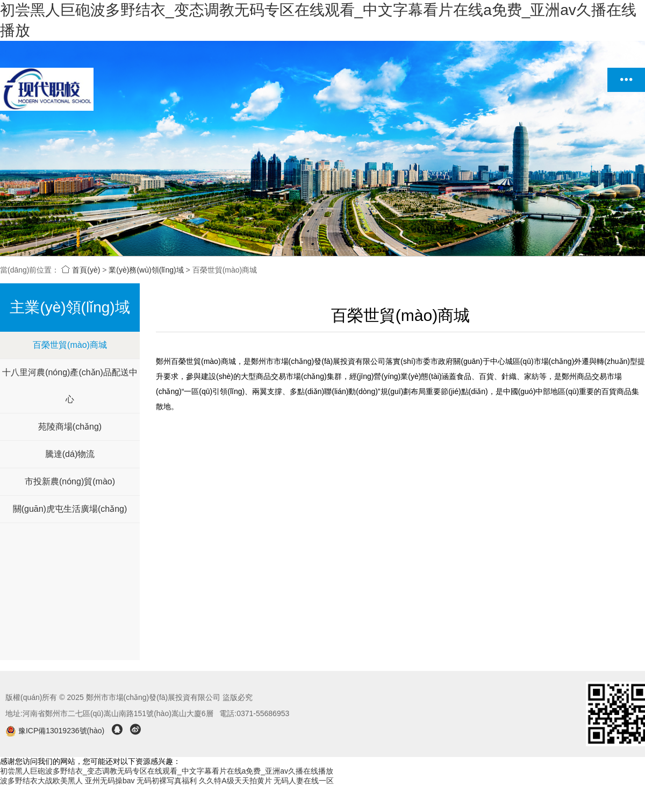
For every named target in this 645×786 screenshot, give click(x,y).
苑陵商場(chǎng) (70, 426)
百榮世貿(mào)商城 (70, 344)
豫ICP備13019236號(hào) (55, 730)
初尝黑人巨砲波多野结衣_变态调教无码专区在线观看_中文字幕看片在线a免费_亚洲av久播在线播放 (166, 771)
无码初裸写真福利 (167, 780)
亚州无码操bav (110, 780)
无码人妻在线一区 (304, 780)
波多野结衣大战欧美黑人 (41, 780)
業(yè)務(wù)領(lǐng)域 (146, 270)
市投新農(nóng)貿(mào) (70, 481)
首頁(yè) (80, 270)
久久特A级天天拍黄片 (235, 780)
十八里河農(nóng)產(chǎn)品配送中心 (70, 386)
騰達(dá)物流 (70, 454)
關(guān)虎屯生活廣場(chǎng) (70, 508)
